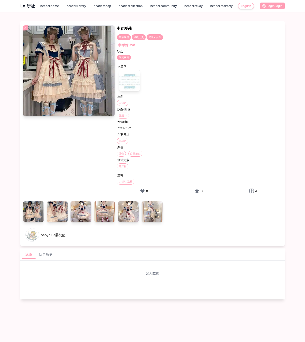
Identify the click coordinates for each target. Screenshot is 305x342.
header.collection (131, 6)
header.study (193, 6)
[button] (272, 6)
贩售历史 (46, 254)
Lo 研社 (27, 6)
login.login (272, 6)
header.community (163, 6)
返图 (28, 254)
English (246, 6)
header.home (49, 6)
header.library (76, 6)
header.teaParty (221, 6)
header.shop (102, 6)
